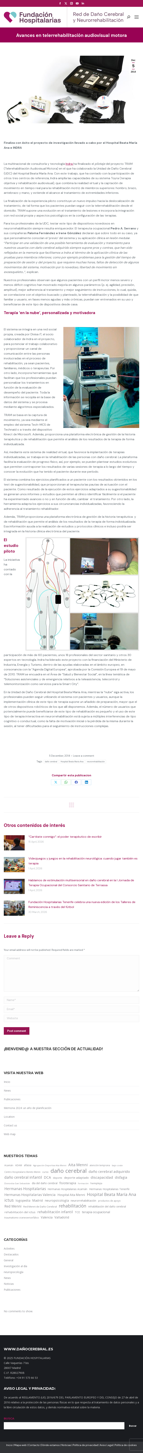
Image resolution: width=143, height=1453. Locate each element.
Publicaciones (12, 1099)
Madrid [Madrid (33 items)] (37, 1200)
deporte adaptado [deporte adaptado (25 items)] (76, 1177)
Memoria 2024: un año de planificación (27, 1108)
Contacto (33, 1445)
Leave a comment (83, 755)
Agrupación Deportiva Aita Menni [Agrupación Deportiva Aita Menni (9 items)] (49, 1165)
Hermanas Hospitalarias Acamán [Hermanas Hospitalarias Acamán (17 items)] (67, 1189)
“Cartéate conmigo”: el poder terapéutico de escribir (65, 837)
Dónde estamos (50, 1445)
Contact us (10, 1125)
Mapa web (20, 1445)
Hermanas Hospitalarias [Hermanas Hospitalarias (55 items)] (25, 1188)
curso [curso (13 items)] (45, 1172)
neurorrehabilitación (96, 762)
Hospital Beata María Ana (72, 762)
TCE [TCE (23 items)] (77, 1212)
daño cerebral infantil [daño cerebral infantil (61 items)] (23, 1177)
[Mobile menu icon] (136, 17)
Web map (10, 1134)
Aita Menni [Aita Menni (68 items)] (78, 1164)
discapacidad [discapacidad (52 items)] (102, 1177)
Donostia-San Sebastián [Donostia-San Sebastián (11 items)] (17, 1183)
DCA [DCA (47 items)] (47, 1177)
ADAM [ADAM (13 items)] (18, 1165)
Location (9, 1116)
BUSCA (9, 1418)
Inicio (7, 1082)
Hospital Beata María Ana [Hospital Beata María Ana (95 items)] (111, 1194)
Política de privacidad (85, 1445)
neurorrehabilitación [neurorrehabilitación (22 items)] (83, 1200)
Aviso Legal (106, 1445)
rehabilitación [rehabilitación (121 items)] (72, 1206)
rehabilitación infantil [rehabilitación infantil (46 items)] (55, 1212)
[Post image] (14, 842)
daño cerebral (51, 762)
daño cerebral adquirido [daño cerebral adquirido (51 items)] (109, 1171)
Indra (69, 164)
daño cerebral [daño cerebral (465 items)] (68, 1170)
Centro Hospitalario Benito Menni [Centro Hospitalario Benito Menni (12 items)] (22, 1171)
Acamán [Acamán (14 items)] (8, 1165)
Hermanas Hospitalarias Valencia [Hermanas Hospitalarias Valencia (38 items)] (30, 1195)
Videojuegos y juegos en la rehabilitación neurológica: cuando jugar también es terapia (83, 860)
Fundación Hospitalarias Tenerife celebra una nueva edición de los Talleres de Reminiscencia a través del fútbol (81, 904)
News (7, 1090)
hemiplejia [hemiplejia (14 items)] (96, 1183)
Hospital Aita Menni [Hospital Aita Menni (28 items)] (71, 1195)
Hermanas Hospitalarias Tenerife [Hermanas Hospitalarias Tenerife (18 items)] (109, 1189)
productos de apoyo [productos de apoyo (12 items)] (109, 1200)
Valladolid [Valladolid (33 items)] (61, 1217)
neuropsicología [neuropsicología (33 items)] (57, 1200)
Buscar (133, 1426)
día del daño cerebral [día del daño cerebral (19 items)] (44, 1183)
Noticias (66, 1445)
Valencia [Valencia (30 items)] (47, 1217)
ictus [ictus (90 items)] (9, 1200)
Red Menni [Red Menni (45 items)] (12, 1206)
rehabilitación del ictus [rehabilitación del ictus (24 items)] (19, 1212)
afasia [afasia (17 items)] (27, 1165)
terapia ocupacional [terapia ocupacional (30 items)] (96, 1212)
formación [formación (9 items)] (83, 1183)
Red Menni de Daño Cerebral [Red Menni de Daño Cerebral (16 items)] (40, 1206)
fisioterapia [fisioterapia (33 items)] (67, 1183)
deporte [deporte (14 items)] (57, 1177)
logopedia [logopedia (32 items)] (23, 1200)
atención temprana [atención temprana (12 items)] (100, 1165)
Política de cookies (126, 1445)
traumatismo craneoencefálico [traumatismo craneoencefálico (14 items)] (21, 1217)
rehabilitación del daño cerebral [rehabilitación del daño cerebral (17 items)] (107, 1206)
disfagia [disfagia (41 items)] (121, 1177)
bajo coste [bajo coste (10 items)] (117, 1165)
